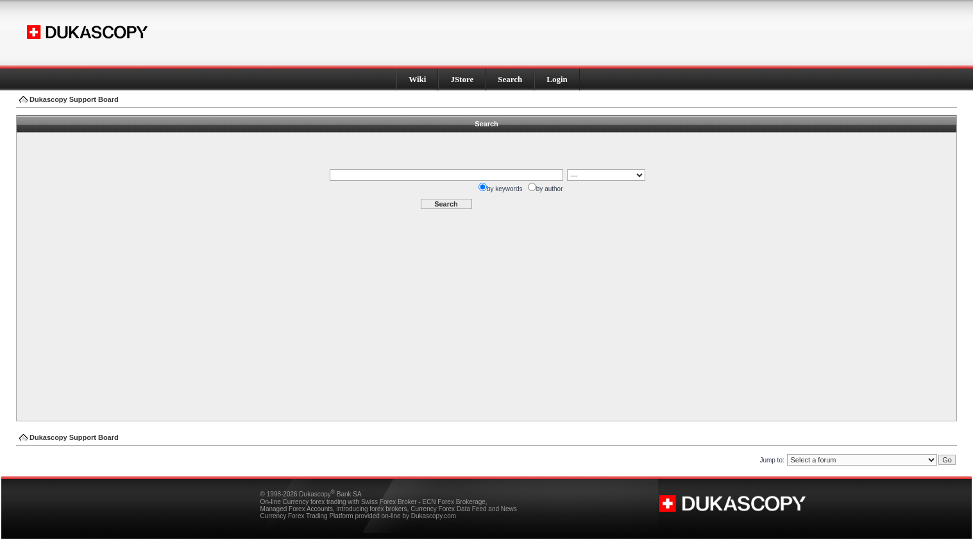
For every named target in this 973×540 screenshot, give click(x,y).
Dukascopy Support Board (74, 99)
